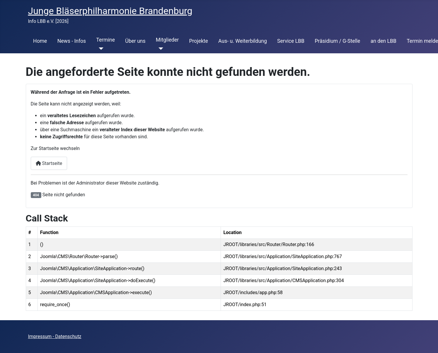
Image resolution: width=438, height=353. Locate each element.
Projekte (198, 41)
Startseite (49, 163)
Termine (105, 40)
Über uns (135, 41)
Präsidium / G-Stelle (337, 41)
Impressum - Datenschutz (54, 336)
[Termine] (99, 49)
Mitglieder (167, 40)
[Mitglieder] (159, 49)
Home (40, 41)
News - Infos (71, 41)
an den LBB (383, 41)
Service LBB (290, 41)
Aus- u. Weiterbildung (242, 41)
